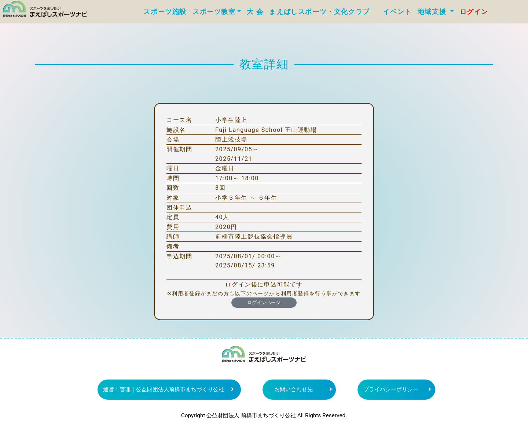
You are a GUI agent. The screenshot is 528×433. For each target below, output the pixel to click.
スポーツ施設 (165, 11)
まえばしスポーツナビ (264, 357)
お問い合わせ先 (293, 389)
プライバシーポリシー (390, 389)
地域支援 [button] (433, 11)
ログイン (474, 11)
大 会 (255, 11)
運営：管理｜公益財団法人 (163, 389)
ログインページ (263, 302)
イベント (397, 11)
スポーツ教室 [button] (214, 11)
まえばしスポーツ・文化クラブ (323, 11)
